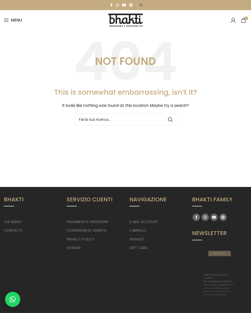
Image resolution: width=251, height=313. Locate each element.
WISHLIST (137, 239)
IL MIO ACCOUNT (143, 221)
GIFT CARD (138, 247)
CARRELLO (137, 230)
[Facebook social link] (111, 5)
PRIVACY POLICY (80, 239)
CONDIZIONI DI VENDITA (86, 230)
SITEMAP (74, 247)
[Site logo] (125, 19)
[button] (12, 299)
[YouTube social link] (124, 5)
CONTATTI (13, 230)
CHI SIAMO (13, 221)
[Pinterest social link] (131, 5)
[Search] (141, 5)
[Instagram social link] (117, 5)
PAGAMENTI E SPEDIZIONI (87, 221)
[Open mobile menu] (13, 20)
